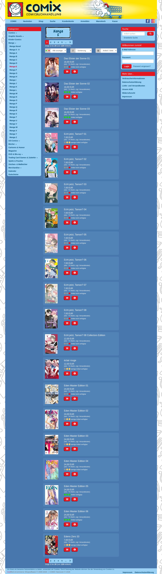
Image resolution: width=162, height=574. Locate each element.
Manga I (13, 80)
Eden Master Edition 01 (76, 385)
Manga (12, 43)
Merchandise (15, 168)
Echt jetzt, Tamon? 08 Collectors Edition (84, 335)
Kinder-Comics (15, 40)
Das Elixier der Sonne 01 (77, 58)
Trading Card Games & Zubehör (23, 158)
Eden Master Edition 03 (76, 436)
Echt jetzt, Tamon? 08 (75, 310)
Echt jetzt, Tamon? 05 (75, 234)
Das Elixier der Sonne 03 (77, 109)
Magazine (13, 151)
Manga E (13, 66)
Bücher (13, 144)
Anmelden (85, 21)
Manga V (13, 124)
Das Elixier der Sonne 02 (77, 83)
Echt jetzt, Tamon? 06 (75, 259)
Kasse (115, 21)
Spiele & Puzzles (16, 161)
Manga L (13, 90)
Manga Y (13, 134)
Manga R (13, 110)
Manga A (13, 53)
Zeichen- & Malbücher (18, 164)
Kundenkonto (68, 21)
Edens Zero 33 (71, 536)
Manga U (13, 120)
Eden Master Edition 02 (76, 410)
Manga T (13, 117)
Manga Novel (15, 46)
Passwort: (126, 57)
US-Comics (14, 141)
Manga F (13, 70)
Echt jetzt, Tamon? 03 (75, 184)
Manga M (13, 93)
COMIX (13, 21)
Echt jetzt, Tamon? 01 (75, 134)
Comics (13, 33)
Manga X (13, 131)
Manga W (14, 127)
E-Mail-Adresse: (129, 50)
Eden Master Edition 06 (76, 511)
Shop (41, 21)
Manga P (13, 104)
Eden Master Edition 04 (76, 461)
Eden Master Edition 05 (76, 486)
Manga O (13, 100)
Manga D (13, 63)
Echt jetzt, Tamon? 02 (75, 159)
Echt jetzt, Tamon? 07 (75, 285)
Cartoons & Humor (17, 147)
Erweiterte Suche (131, 38)
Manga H (13, 77)
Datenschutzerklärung (144, 572)
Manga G (13, 73)
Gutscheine (13, 174)
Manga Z (13, 137)
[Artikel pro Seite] (109, 50)
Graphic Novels (16, 36)
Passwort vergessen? (142, 66)
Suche (52, 21)
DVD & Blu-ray (16, 154)
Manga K (13, 87)
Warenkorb (101, 21)
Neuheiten (27, 21)
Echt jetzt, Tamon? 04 (75, 209)
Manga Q (13, 107)
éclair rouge (70, 360)
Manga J (13, 83)
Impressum (127, 572)
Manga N (13, 97)
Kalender (12, 171)
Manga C (13, 60)
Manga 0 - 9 (14, 50)
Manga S (13, 114)
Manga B (13, 56)
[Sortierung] (83, 50)
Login (126, 66)
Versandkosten (84, 64)
